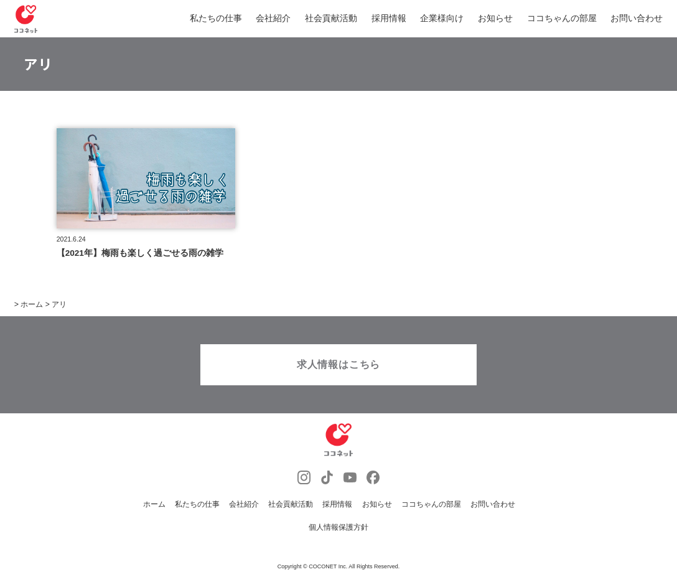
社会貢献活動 (331, 18)
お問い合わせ (636, 18)
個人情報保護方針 (338, 532)
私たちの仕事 (216, 18)
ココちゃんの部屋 (562, 18)
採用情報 (388, 18)
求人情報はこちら (338, 371)
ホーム (154, 511)
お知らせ (495, 18)
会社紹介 (273, 18)
